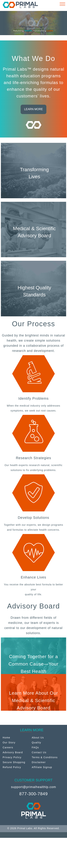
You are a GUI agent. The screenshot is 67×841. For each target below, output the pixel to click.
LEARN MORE (33, 109)
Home (6, 737)
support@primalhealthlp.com (33, 787)
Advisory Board (13, 752)
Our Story (9, 742)
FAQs (35, 747)
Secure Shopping (14, 762)
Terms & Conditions (45, 757)
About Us (38, 737)
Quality (36, 742)
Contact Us (39, 752)
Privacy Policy (12, 757)
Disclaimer (39, 762)
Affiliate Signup (42, 767)
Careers (8, 747)
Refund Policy (12, 767)
